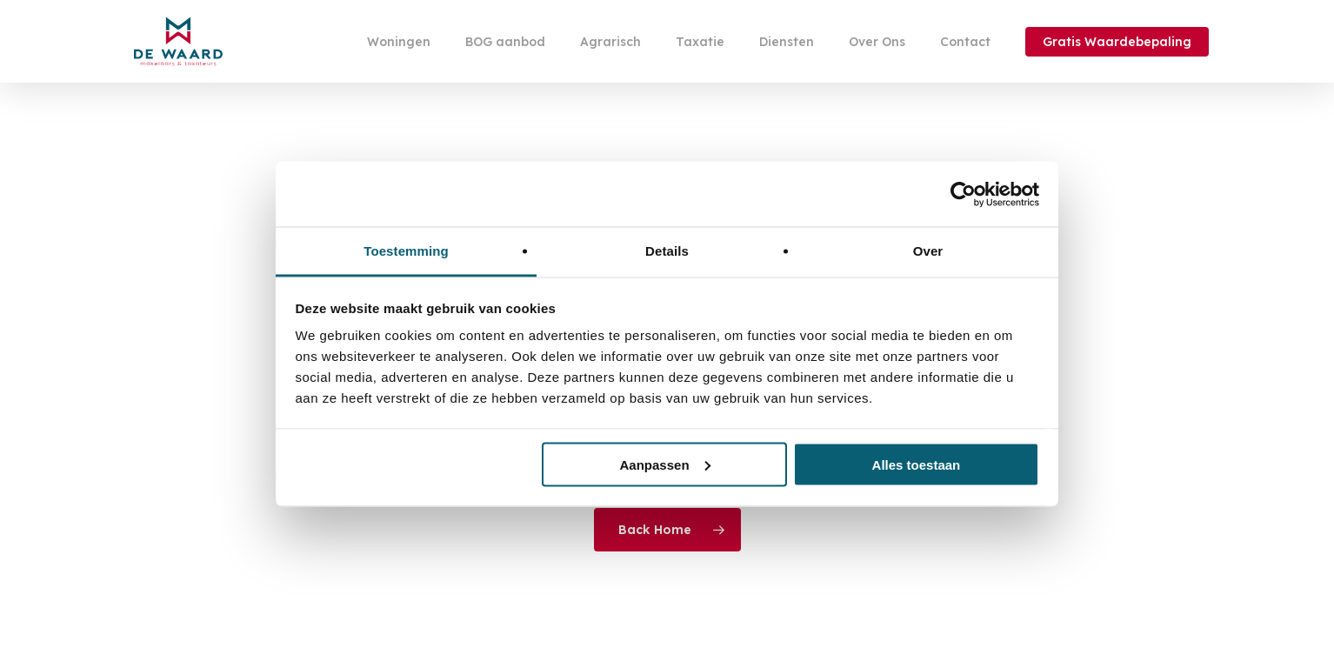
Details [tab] (667, 251)
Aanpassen (665, 464)
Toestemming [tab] (406, 251)
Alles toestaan (916, 464)
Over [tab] (928, 251)
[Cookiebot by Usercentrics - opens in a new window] (963, 194)
